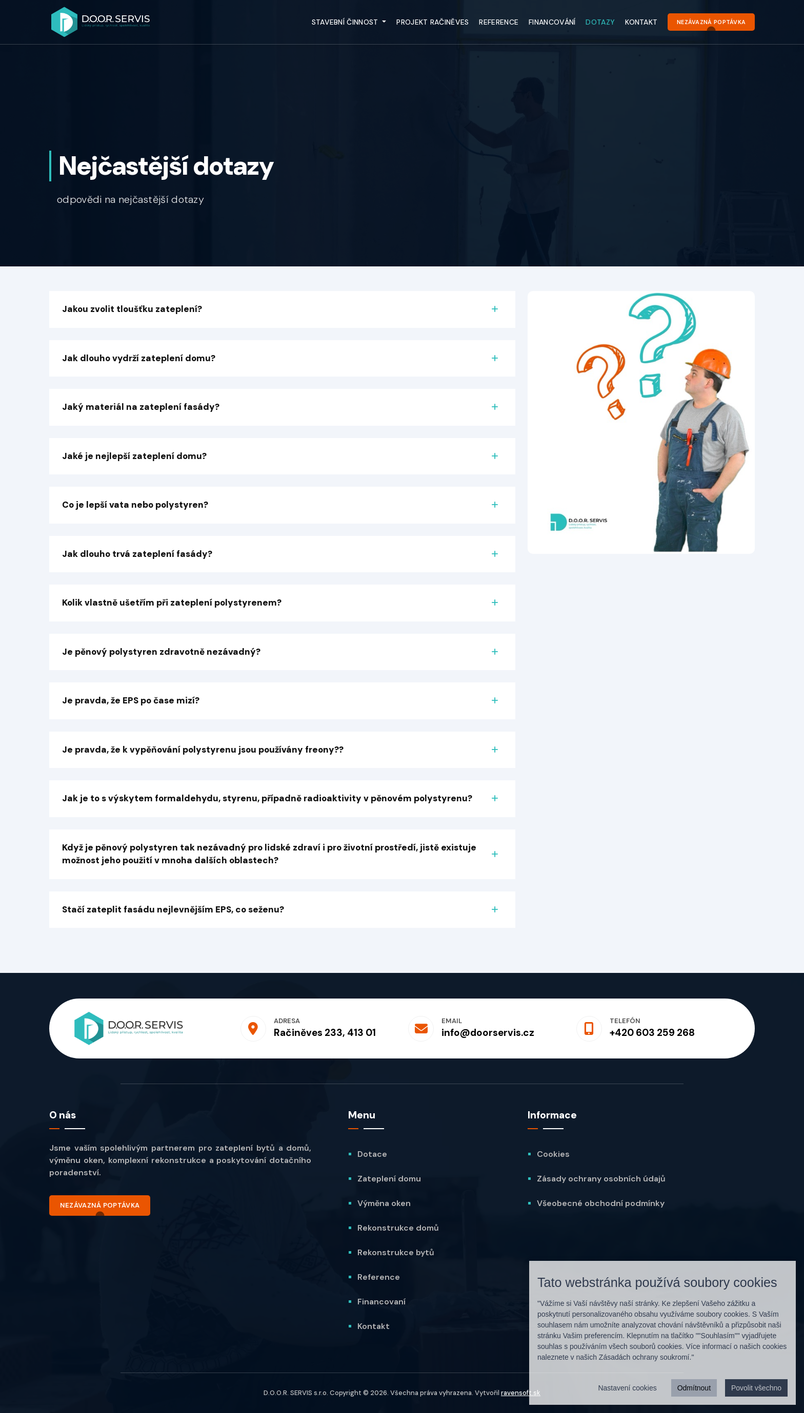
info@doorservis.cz (487, 1032)
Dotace (372, 1154)
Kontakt (641, 22)
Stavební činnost (346, 22)
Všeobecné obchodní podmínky (601, 1203)
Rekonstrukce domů (398, 1227)
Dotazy (600, 22)
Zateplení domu (389, 1178)
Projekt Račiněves (432, 22)
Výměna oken (384, 1203)
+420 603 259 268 (652, 1032)
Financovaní (381, 1301)
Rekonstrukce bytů (395, 1252)
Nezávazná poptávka (711, 22)
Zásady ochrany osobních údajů (601, 1178)
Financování (552, 22)
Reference (498, 22)
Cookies (553, 1154)
